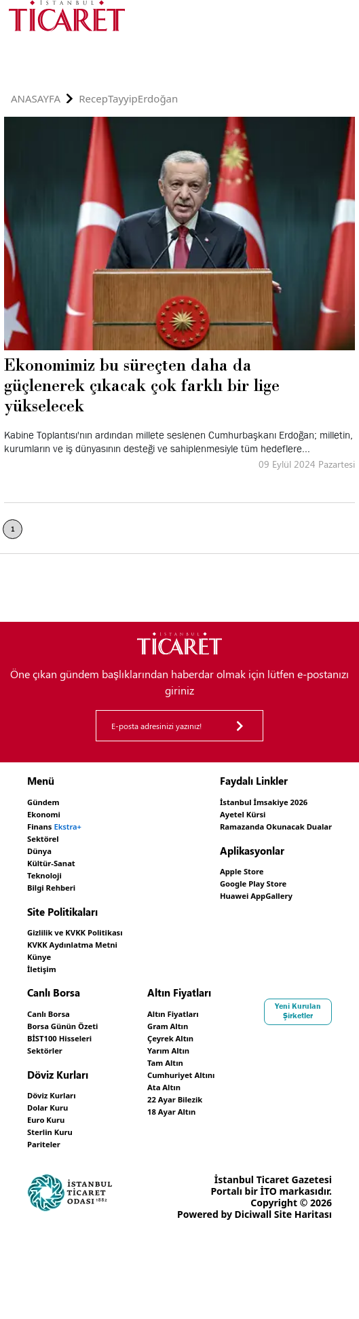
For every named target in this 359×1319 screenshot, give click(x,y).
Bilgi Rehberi (57, 882)
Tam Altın (270, 1051)
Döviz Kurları (57, 1084)
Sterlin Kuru (55, 1118)
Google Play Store (233, 880)
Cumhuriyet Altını (290, 1063)
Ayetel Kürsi (220, 813)
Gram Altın (273, 1016)
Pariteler (48, 1130)
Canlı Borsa (53, 1005)
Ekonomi (48, 813)
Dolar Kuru (52, 1095)
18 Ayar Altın (278, 1097)
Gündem (47, 801)
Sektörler (49, 1039)
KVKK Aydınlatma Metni (83, 938)
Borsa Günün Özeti (71, 1016)
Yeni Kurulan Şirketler (61, 1172)
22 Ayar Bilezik (282, 1086)
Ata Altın (268, 1074)
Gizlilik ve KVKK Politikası (86, 926)
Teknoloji (48, 870)
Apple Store (219, 868)
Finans (61, 824)
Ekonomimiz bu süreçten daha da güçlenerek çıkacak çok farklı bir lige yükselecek (142, 385)
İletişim (45, 961)
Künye (42, 949)
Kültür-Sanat (57, 859)
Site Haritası (153, 1286)
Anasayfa (35, 99)
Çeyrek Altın (276, 1028)
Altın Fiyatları (279, 1005)
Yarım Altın (274, 1039)
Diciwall (103, 1286)
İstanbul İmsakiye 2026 (246, 801)
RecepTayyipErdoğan (128, 99)
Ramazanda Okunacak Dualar (262, 824)
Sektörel (47, 836)
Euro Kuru (50, 1107)
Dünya (42, 847)
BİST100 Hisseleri (67, 1028)
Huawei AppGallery (237, 891)
